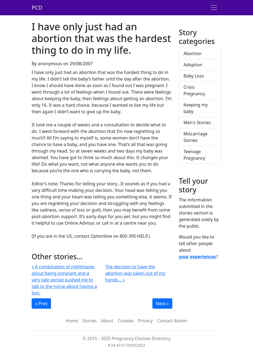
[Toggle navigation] (213, 7)
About (107, 321)
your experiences (197, 257)
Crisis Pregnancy (194, 90)
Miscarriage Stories (195, 137)
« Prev (41, 304)
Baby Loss (193, 76)
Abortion (192, 53)
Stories (90, 321)
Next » (162, 304)
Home (72, 321)
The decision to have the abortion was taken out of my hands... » (135, 273)
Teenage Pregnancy (194, 154)
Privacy (145, 321)
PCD (37, 7)
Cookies (126, 321)
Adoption (192, 65)
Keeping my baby (195, 108)
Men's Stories (197, 123)
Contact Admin (172, 321)
